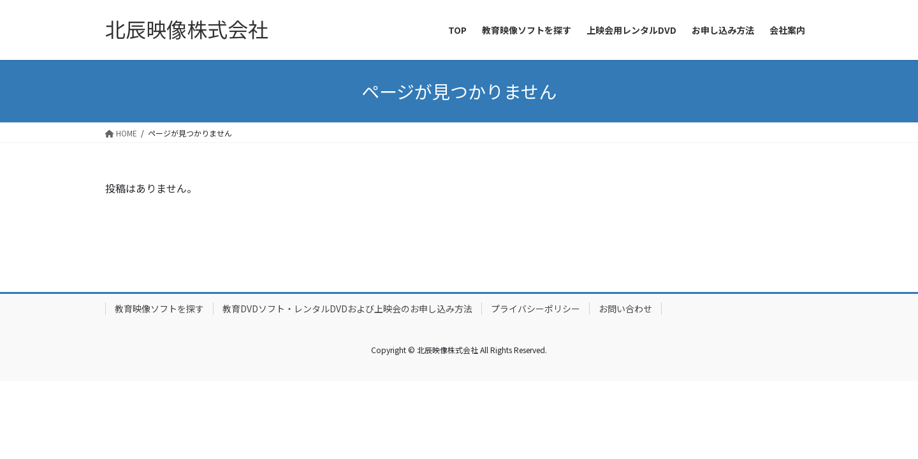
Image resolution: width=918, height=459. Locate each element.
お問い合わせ (625, 308)
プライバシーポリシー (535, 308)
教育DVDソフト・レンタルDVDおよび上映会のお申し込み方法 (347, 308)
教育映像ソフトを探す (159, 308)
